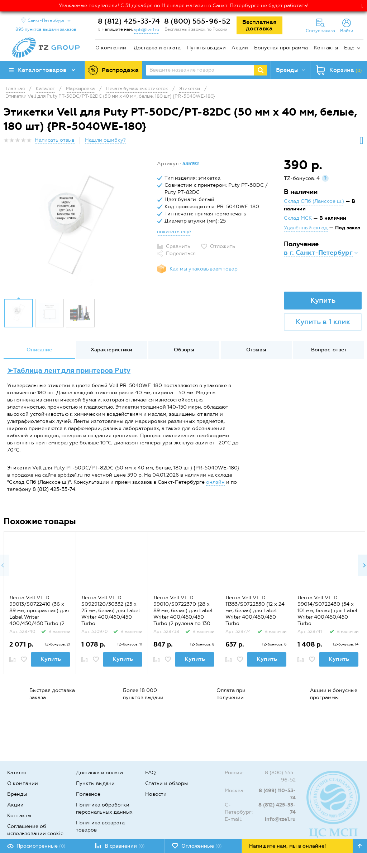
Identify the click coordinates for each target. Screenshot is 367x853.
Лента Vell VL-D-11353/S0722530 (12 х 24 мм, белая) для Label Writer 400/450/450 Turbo (255, 611)
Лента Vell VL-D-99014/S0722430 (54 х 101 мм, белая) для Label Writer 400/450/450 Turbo (327, 611)
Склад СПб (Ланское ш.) (314, 201)
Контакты (326, 48)
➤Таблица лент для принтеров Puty (68, 370)
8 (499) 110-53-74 (277, 794)
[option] (77, 227)
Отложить (222, 246)
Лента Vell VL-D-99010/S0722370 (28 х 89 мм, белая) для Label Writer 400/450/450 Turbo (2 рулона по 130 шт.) (183, 614)
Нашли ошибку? (105, 140)
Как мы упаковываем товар (204, 269)
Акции (240, 48)
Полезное (88, 794)
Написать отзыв (55, 140)
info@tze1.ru (280, 819)
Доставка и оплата (157, 48)
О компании (110, 48)
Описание (39, 350)
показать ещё (174, 232)
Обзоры (184, 350)
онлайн (215, 482)
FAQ (150, 773)
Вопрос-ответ (329, 350)
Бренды (17, 794)
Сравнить (178, 246)
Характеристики (111, 350)
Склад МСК (298, 218)
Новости (156, 794)
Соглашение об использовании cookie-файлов (36, 833)
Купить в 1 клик (323, 321)
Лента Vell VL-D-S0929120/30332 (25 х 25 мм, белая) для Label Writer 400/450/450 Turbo (110, 611)
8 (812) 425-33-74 (129, 21)
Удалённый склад (306, 228)
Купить (322, 300)
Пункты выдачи (206, 48)
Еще (349, 48)
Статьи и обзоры (166, 783)
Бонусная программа (281, 48)
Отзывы (256, 350)
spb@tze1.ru (146, 29)
